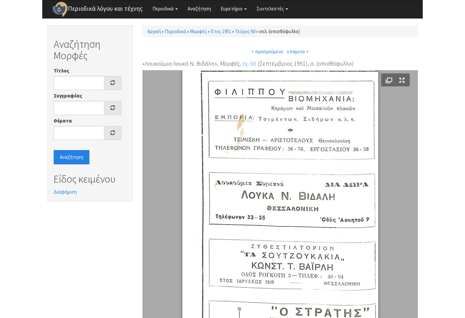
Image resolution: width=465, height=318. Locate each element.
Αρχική (154, 31)
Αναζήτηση (199, 9)
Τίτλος (61, 71)
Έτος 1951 (221, 31)
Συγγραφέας (68, 96)
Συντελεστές (272, 9)
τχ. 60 (249, 63)
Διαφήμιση (65, 192)
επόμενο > (298, 51)
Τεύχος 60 (245, 31)
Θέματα (63, 121)
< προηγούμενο (267, 51)
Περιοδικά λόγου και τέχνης (105, 8)
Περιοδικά (165, 9)
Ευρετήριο (234, 9)
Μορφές (198, 31)
